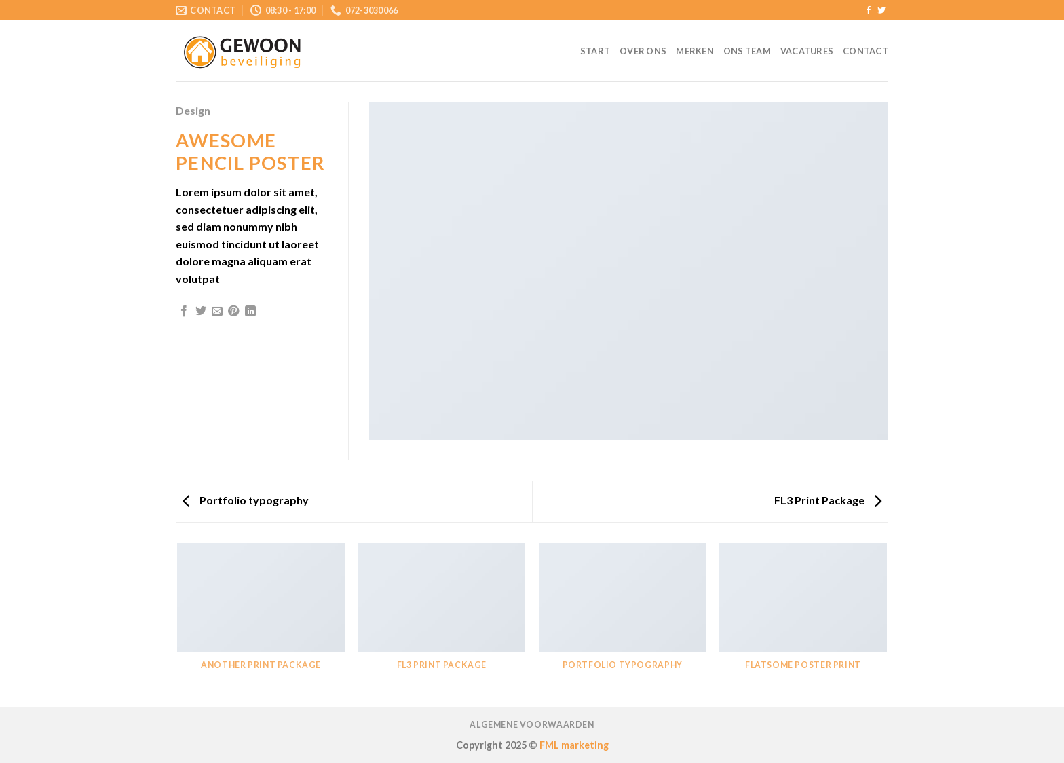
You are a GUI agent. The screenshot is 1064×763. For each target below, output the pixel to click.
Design (193, 110)
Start (595, 50)
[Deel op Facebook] (183, 311)
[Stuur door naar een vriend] (217, 311)
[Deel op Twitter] (200, 311)
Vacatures (806, 50)
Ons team (747, 50)
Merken (695, 50)
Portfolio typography (246, 500)
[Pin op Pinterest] (233, 311)
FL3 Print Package (827, 500)
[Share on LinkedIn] (250, 311)
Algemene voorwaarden (532, 725)
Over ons (643, 50)
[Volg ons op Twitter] (881, 11)
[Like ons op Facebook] (868, 11)
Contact (865, 50)
